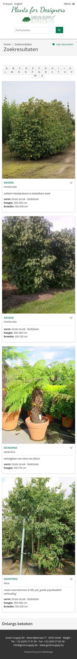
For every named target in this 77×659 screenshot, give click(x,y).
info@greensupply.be (25, 645)
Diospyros (11, 579)
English (18, 3)
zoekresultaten (23, 44)
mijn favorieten (64, 44)
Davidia (9, 182)
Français (8, 3)
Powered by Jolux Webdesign (38, 651)
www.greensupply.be (52, 645)
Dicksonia (10, 447)
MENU (69, 3)
